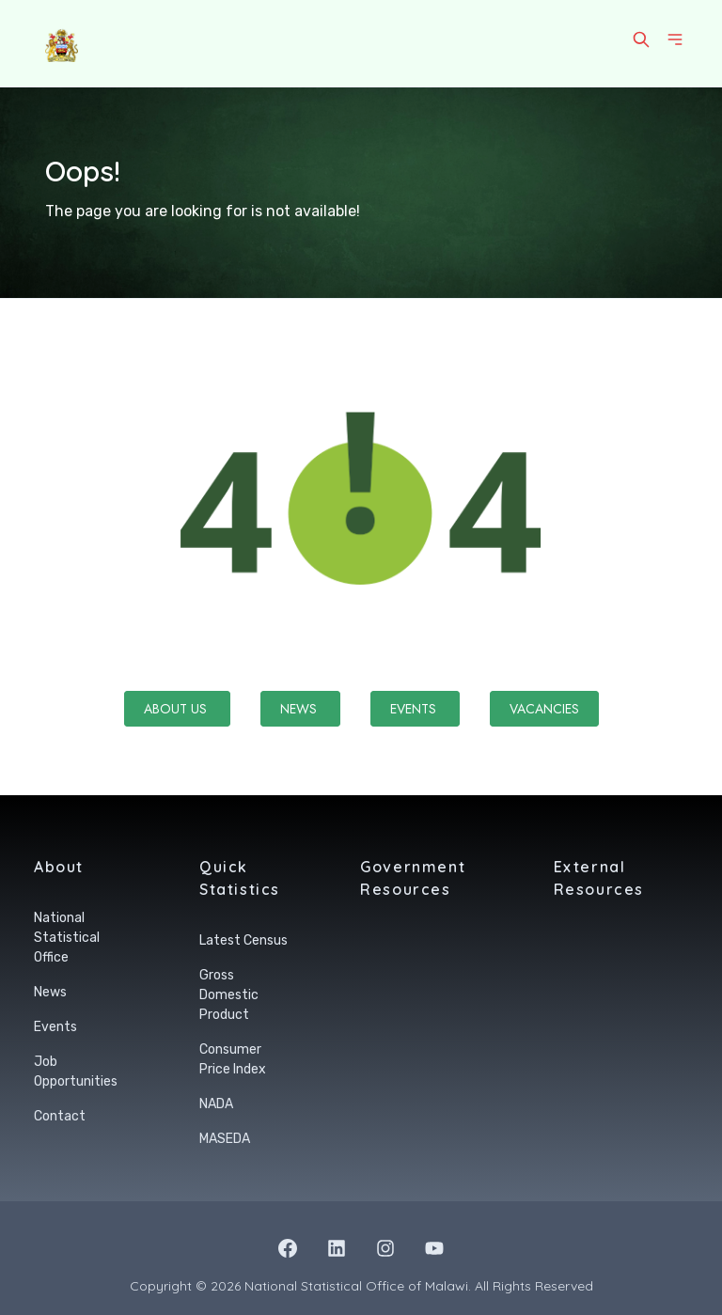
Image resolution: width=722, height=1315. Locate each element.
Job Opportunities (76, 1071)
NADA (216, 1104)
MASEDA (224, 1139)
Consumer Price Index (232, 1059)
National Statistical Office (67, 937)
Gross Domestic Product (229, 995)
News (300, 708)
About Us (177, 708)
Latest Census (243, 940)
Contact (60, 1116)
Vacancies (544, 708)
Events (415, 708)
